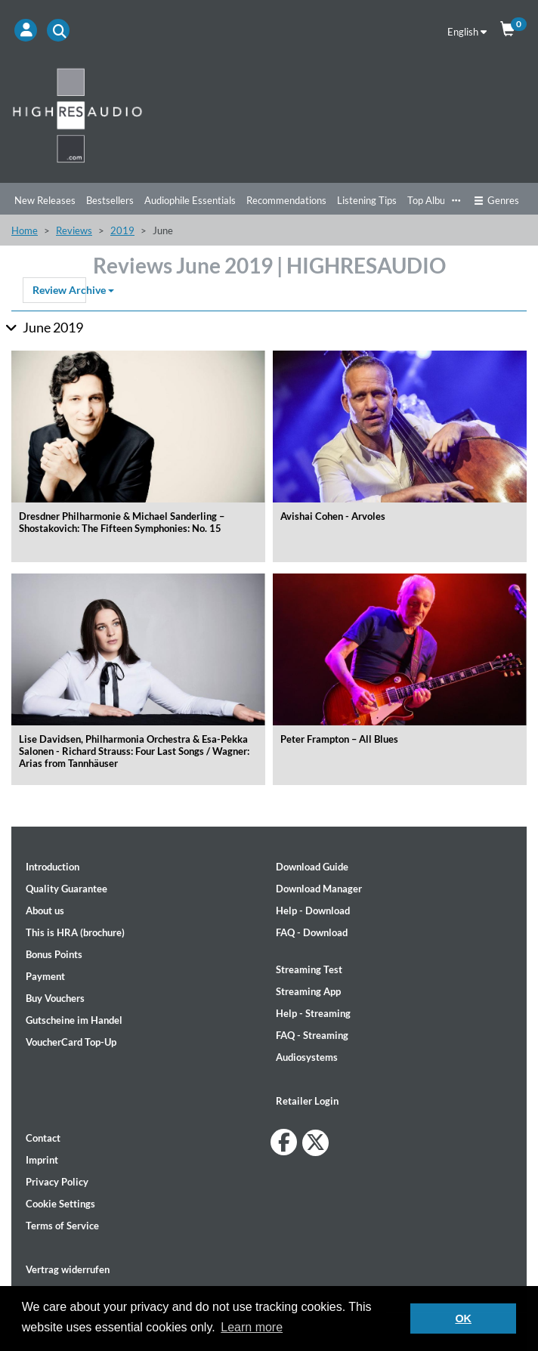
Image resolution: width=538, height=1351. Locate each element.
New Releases (45, 200)
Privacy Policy (57, 1182)
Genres (496, 200)
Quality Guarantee (66, 889)
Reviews (74, 230)
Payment (45, 976)
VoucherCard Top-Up (71, 1042)
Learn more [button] (252, 1327)
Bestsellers (110, 200)
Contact (43, 1138)
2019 (122, 230)
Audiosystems (307, 1057)
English (467, 32)
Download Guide (312, 867)
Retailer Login (307, 1101)
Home (24, 230)
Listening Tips (367, 200)
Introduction (52, 867)
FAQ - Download (312, 932)
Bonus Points (54, 954)
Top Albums (432, 200)
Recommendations (286, 200)
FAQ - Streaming (312, 1035)
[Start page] (269, 115)
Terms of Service (62, 1226)
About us (45, 910)
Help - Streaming (313, 1013)
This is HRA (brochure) (75, 932)
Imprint (42, 1160)
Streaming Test (309, 969)
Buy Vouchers (55, 998)
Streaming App (308, 991)
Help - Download (313, 910)
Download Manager (319, 889)
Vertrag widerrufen (68, 1269)
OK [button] (463, 1318)
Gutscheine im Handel (74, 1020)
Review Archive (59, 289)
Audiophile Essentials (190, 200)
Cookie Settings (60, 1204)
